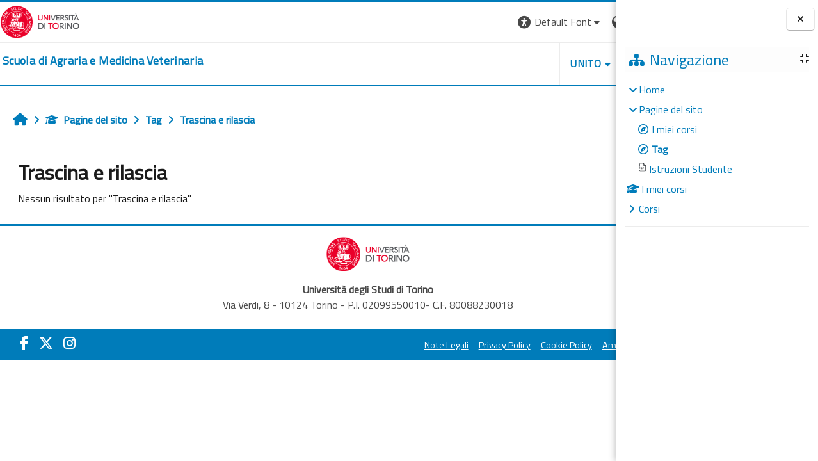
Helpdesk (539, 63)
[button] (440, 22)
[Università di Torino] (40, 20)
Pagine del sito (86, 119)
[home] (103, 61)
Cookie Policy (446, 345)
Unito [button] (466, 63)
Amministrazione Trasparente (542, 345)
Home (652, 89)
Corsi (649, 208)
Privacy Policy (385, 345)
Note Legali (327, 345)
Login (594, 21)
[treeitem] (717, 149)
